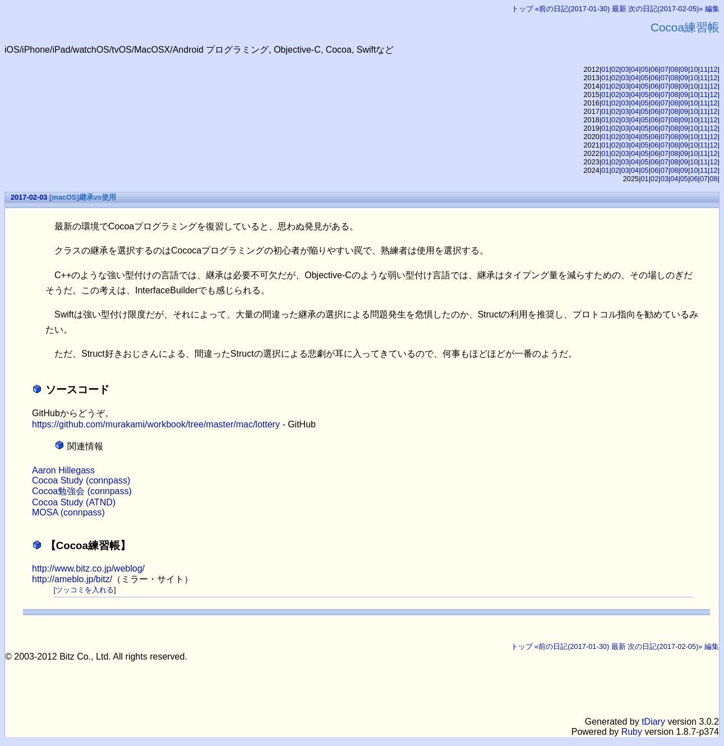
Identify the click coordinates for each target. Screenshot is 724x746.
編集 (712, 8)
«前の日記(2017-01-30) (572, 8)
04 (635, 69)
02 (615, 69)
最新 (619, 8)
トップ (522, 8)
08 (674, 69)
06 (654, 69)
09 (684, 69)
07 (664, 69)
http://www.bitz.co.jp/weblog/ (88, 568)
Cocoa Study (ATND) (74, 502)
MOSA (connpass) (68, 512)
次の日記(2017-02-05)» (665, 8)
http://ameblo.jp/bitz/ (72, 579)
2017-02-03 (29, 197)
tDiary (653, 721)
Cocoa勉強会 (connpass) (82, 491)
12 (713, 69)
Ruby (631, 731)
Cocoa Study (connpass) (81, 480)
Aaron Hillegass (63, 470)
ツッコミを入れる (85, 590)
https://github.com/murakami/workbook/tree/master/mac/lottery (156, 424)
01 (605, 69)
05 (645, 69)
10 (694, 69)
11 (704, 69)
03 (625, 69)
